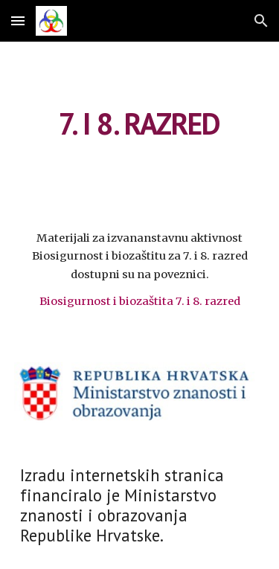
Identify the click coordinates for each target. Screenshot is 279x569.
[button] (18, 20)
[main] (140, 123)
